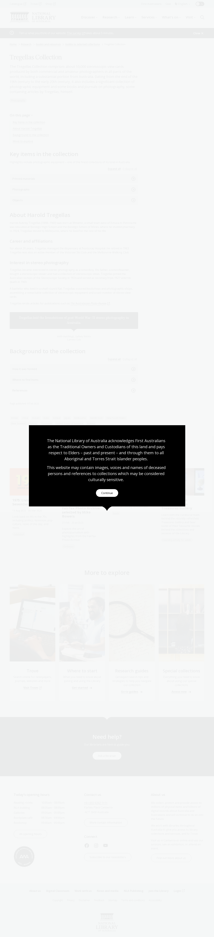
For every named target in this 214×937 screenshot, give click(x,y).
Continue (107, 493)
